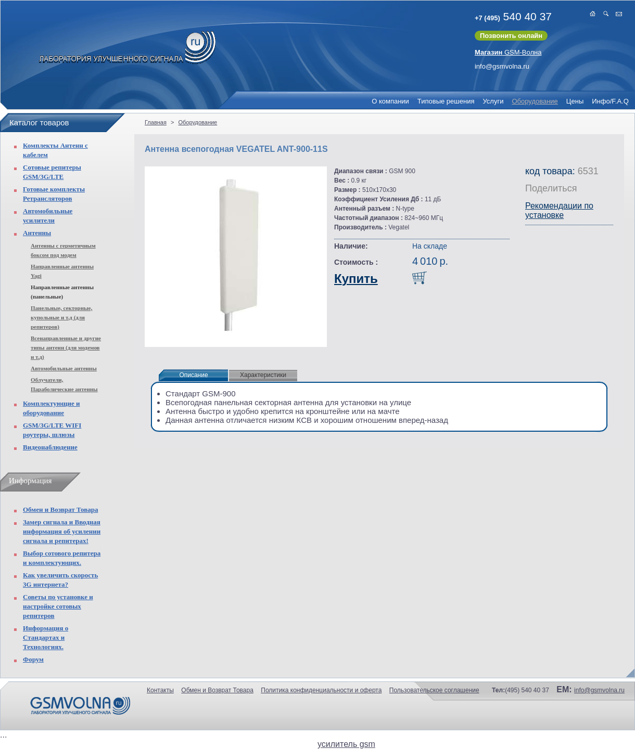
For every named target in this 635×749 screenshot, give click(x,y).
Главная (156, 122)
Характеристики (263, 375)
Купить (356, 279)
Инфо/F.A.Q (610, 101)
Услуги (492, 101)
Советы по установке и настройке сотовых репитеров (58, 606)
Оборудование (534, 101)
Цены (574, 101)
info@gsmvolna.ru (502, 66)
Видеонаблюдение (50, 447)
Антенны (37, 233)
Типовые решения (446, 101)
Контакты (160, 690)
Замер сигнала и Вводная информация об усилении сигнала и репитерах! (61, 531)
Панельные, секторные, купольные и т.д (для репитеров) (61, 317)
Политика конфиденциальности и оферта (321, 690)
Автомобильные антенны (64, 368)
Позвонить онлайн (511, 36)
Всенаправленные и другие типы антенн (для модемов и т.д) (66, 347)
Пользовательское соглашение (434, 690)
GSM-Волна (508, 52)
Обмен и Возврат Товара (60, 509)
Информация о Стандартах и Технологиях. (45, 637)
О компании (390, 101)
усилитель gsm (346, 744)
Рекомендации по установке (559, 210)
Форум (33, 659)
